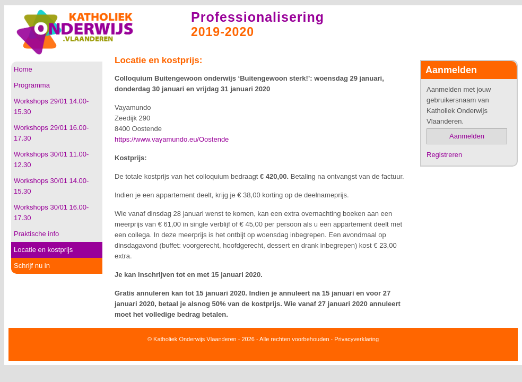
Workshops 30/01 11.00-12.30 (51, 159)
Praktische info (36, 234)
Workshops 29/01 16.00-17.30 (51, 133)
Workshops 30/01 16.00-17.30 (51, 212)
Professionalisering (257, 17)
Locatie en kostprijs (43, 250)
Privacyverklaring (356, 339)
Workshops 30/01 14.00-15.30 (51, 186)
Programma (32, 85)
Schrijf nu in (32, 266)
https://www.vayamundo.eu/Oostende (172, 139)
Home (23, 69)
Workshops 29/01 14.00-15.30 (51, 106)
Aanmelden (466, 136)
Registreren (444, 155)
